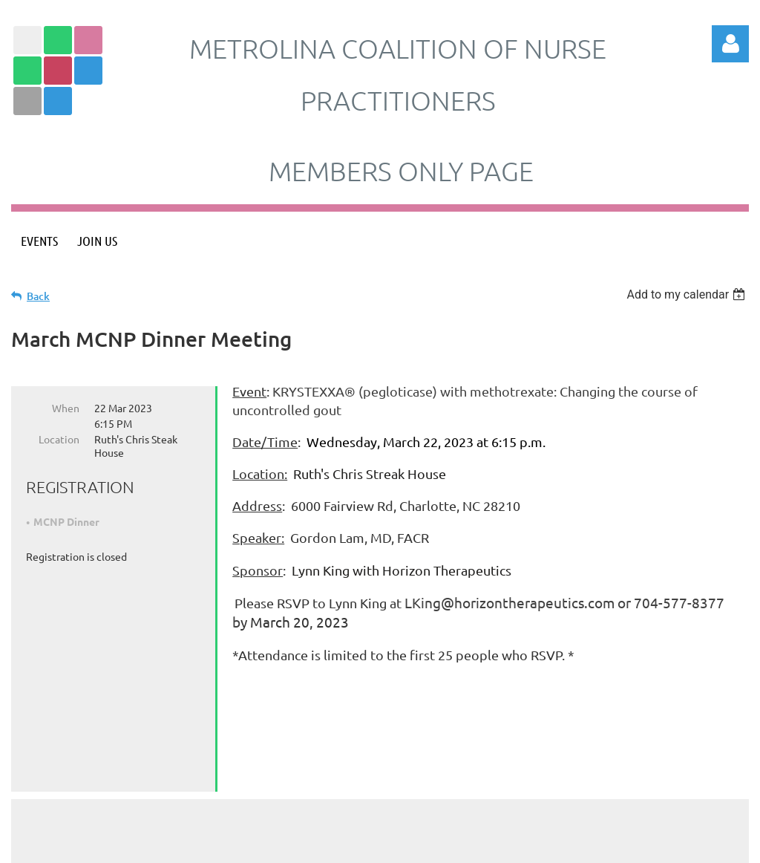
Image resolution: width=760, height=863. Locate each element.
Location (59, 439)
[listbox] (687, 294)
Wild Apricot (572, 844)
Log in (730, 43)
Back (38, 296)
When (65, 407)
